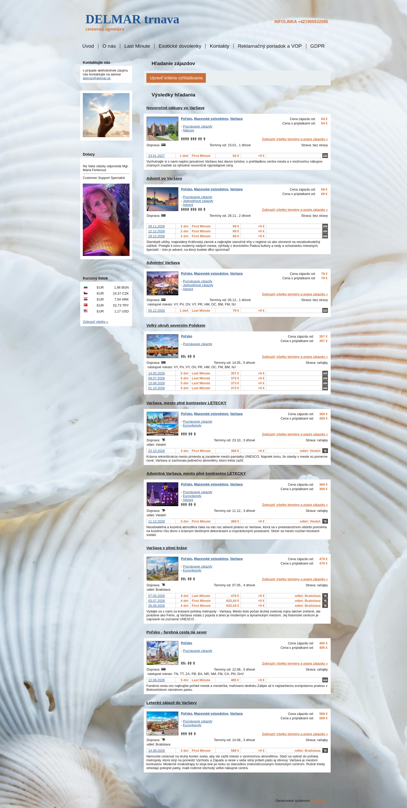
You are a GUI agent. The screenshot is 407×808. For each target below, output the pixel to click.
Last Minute (137, 46)
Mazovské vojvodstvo (211, 119)
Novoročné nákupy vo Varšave (175, 108)
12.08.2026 (156, 680)
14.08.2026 (156, 751)
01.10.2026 (156, 388)
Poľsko (186, 119)
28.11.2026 (156, 226)
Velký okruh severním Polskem (175, 325)
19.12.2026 (156, 236)
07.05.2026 (156, 596)
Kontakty (219, 46)
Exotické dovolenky (180, 46)
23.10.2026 (156, 451)
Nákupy (188, 130)
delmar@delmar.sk (97, 78)
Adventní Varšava (163, 262)
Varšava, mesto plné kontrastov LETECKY (186, 403)
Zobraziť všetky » (95, 322)
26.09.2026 (156, 606)
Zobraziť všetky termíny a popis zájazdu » (295, 139)
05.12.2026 (156, 310)
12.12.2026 (156, 231)
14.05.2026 (156, 373)
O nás (109, 46)
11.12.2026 (156, 521)
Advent (188, 205)
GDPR (317, 46)
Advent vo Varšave (164, 178)
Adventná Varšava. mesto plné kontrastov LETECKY (196, 473)
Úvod (88, 46)
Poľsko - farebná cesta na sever (176, 632)
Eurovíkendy (192, 425)
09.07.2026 (156, 378)
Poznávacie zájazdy (197, 126)
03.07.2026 (156, 601)
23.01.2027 (156, 156)
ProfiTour (318, 801)
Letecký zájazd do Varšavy (171, 702)
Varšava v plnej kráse (166, 548)
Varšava (236, 119)
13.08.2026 (156, 383)
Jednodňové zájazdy (198, 201)
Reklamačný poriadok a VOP (270, 46)
